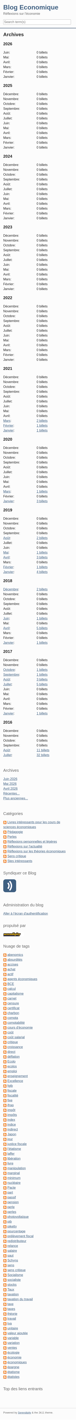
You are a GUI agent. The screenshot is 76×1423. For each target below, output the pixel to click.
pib (9, 1221)
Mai (6, 552)
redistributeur (16, 1241)
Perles (11, 836)
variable (13, 1338)
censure (13, 1003)
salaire (12, 1250)
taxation (13, 1294)
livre (10, 1163)
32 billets (42, 755)
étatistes (13, 1377)
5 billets (41, 628)
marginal (13, 1173)
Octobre (9, 669)
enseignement (17, 1076)
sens (10, 1265)
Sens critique (16, 856)
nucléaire (13, 1182)
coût (10, 1032)
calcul (11, 988)
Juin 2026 (10, 779)
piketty (12, 1226)
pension (13, 1202)
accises (12, 964)
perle (11, 1207)
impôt (11, 1110)
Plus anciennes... (15, 798)
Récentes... (11, 793)
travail (11, 1318)
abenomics (15, 954)
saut (10, 1255)
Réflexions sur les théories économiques (36, 851)
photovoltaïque (18, 1216)
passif (11, 1197)
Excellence (15, 1081)
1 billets (41, 425)
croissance (15, 1047)
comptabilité (16, 1022)
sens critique (16, 1270)
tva (9, 1323)
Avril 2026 (10, 788)
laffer (10, 1153)
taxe (10, 1304)
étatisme (13, 1372)
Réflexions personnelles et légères (32, 841)
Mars (7, 420)
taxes (11, 1309)
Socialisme (15, 1275)
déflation (13, 1056)
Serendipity (24, 1412)
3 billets (41, 501)
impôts (12, 1115)
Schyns (12, 1260)
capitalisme (15, 993)
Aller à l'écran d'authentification (25, 913)
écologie (13, 1352)
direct (11, 1052)
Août (6, 538)
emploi (12, 1071)
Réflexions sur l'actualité (24, 846)
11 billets (42, 750)
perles (11, 1212)
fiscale (11, 1090)
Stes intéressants (19, 861)
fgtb (10, 1085)
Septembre (11, 674)
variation (13, 1343)
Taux (10, 1289)
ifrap (10, 1105)
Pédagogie (15, 832)
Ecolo (11, 1061)
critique (12, 1042)
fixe (9, 1100)
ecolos (12, 1066)
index (11, 1119)
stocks (11, 1284)
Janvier (8, 430)
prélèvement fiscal (20, 1236)
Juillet (7, 684)
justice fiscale (17, 1144)
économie (14, 1357)
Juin (6, 618)
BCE (10, 984)
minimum (13, 1178)
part (10, 1192)
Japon (11, 1134)
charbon (13, 1013)
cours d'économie (20, 1027)
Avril (6, 557)
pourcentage (16, 1231)
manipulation (16, 1168)
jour (10, 1139)
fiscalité (12, 1095)
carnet (11, 998)
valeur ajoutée (17, 1333)
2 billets (41, 420)
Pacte (11, 1187)
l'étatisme (14, 1149)
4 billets (41, 572)
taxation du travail (20, 1299)
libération (13, 1158)
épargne (13, 1367)
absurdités (14, 959)
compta (12, 1018)
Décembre (10, 589)
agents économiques (22, 979)
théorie (12, 1313)
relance (12, 1246)
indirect (12, 1129)
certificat (13, 1008)
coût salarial (16, 1037)
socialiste (14, 1280)
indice (11, 1124)
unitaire (12, 1328)
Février (8, 425)
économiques (17, 1362)
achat (11, 969)
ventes (12, 1347)
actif (10, 974)
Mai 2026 (10, 783)
